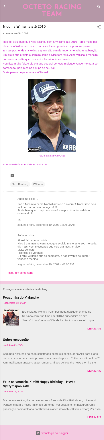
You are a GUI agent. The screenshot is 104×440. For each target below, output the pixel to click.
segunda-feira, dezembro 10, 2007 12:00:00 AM (46, 224)
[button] (99, 27)
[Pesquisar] (99, 7)
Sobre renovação (16, 339)
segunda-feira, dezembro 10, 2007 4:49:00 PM (45, 264)
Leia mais (94, 328)
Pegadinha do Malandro (21, 297)
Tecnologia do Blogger (52, 433)
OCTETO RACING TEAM (52, 10)
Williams (38, 184)
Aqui (6, 164)
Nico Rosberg (20, 184)
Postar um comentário (20, 272)
